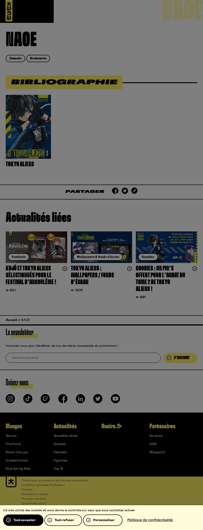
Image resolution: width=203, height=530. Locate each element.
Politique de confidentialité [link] (150, 520)
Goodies (60, 444)
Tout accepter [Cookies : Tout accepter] (24, 520)
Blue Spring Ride (18, 468)
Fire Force (13, 444)
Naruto (11, 435)
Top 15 (58, 468)
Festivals (60, 452)
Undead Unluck (17, 460)
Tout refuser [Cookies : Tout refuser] (64, 520)
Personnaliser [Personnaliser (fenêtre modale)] (104, 520)
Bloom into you (17, 452)
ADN (153, 444)
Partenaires (162, 426)
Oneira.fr (111, 426)
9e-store (156, 435)
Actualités (65, 426)
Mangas (14, 426)
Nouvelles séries (66, 435)
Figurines (60, 460)
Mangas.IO (157, 452)
